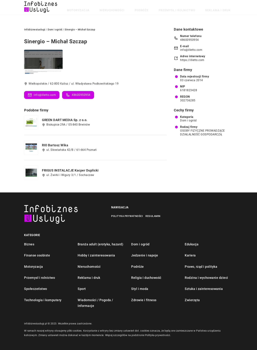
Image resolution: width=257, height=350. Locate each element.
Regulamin (152, 216)
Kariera (190, 255)
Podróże (165, 7)
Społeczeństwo (35, 289)
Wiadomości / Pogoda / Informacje (95, 303)
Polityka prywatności (127, 216)
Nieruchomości (142, 7)
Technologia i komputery (43, 300)
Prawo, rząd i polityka (201, 266)
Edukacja (191, 244)
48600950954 (78, 95)
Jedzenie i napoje (144, 255)
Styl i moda (139, 289)
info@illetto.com (42, 95)
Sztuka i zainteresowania (204, 289)
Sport (82, 289)
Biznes (29, 244)
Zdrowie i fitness (144, 300)
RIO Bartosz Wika (55, 145)
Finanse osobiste (37, 255)
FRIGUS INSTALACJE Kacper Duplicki (70, 170)
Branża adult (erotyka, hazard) (100, 244)
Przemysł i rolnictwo (191, 7)
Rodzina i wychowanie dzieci (206, 278)
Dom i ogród (188, 120)
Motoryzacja (117, 7)
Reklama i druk (222, 7)
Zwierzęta (192, 300)
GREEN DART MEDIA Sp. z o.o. (64, 120)
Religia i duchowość (146, 278)
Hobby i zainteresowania (96, 255)
